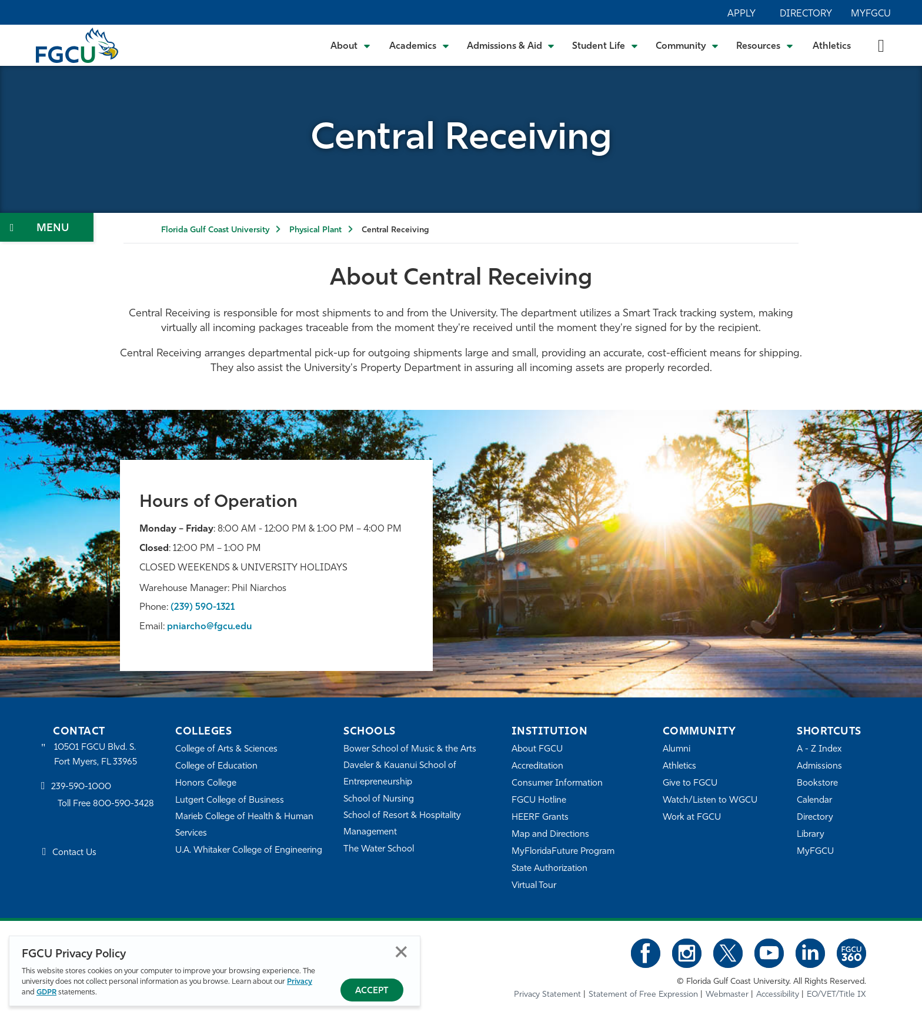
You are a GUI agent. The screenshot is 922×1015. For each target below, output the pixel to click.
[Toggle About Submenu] (351, 45)
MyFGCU (871, 14)
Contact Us (74, 853)
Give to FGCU (690, 783)
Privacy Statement (547, 994)
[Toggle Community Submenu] (687, 45)
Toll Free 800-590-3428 (106, 804)
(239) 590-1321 (203, 607)
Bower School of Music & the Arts (409, 749)
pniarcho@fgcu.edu (209, 627)
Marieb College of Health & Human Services (244, 825)
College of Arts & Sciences (226, 749)
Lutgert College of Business (229, 800)
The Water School (378, 849)
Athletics (832, 46)
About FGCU (537, 749)
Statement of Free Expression (643, 994)
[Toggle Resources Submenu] (764, 45)
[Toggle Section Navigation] (46, 227)
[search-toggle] (881, 45)
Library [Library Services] (810, 834)
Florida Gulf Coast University (215, 230)
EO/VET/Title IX (836, 994)
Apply (741, 14)
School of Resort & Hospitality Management (402, 824)
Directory (806, 14)
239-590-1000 (81, 787)
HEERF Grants (540, 817)
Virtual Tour (534, 886)
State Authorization (549, 868)
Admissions (819, 766)
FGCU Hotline (539, 800)
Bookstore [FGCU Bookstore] (817, 783)
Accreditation (537, 766)
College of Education (216, 766)
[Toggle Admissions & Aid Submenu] (511, 45)
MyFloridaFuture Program (563, 851)
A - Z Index (819, 749)
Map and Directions (550, 834)
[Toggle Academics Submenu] (419, 45)
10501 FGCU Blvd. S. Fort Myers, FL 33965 (95, 754)
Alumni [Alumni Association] (676, 749)
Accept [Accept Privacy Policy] (372, 991)
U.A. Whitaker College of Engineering (248, 850)
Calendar (814, 800)
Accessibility (777, 994)
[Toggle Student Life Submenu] (605, 45)
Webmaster (727, 994)
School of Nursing (378, 799)
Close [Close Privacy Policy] (401, 951)
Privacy (299, 982)
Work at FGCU (692, 817)
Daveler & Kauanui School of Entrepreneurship (399, 774)
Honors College (205, 783)
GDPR (46, 992)
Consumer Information (557, 783)
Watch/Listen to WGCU (710, 800)
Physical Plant (315, 230)
